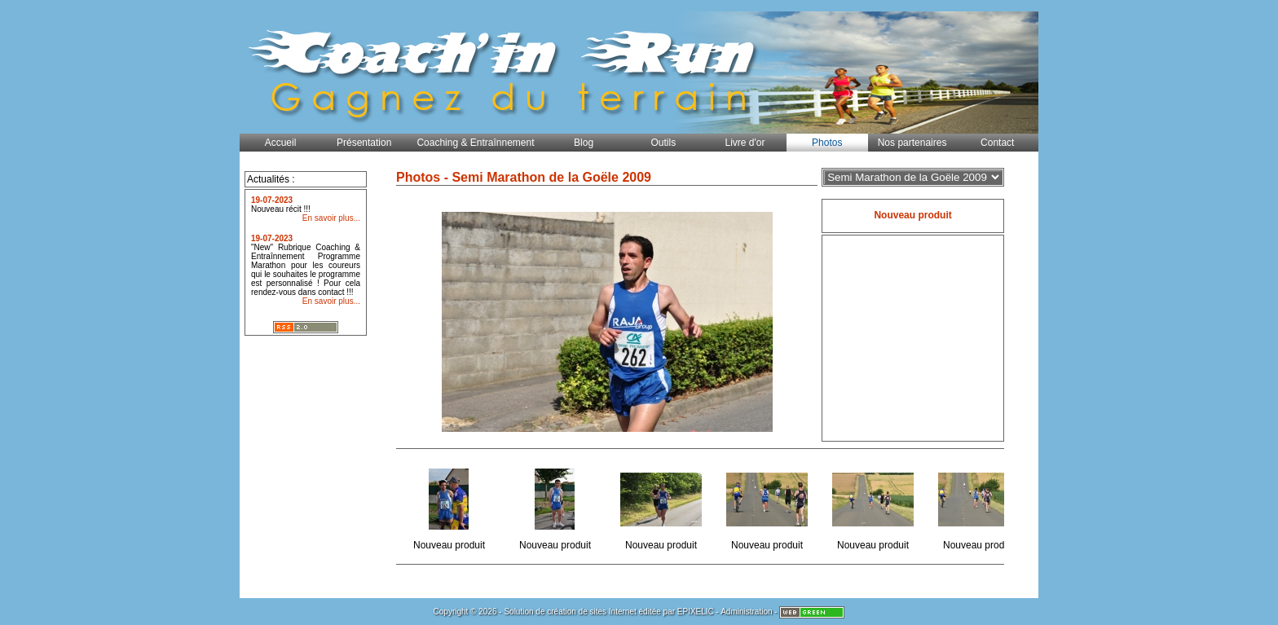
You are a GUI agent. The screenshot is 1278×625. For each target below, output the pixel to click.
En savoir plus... (331, 217)
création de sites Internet (592, 611)
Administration (746, 611)
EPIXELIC (695, 611)
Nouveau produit (450, 506)
